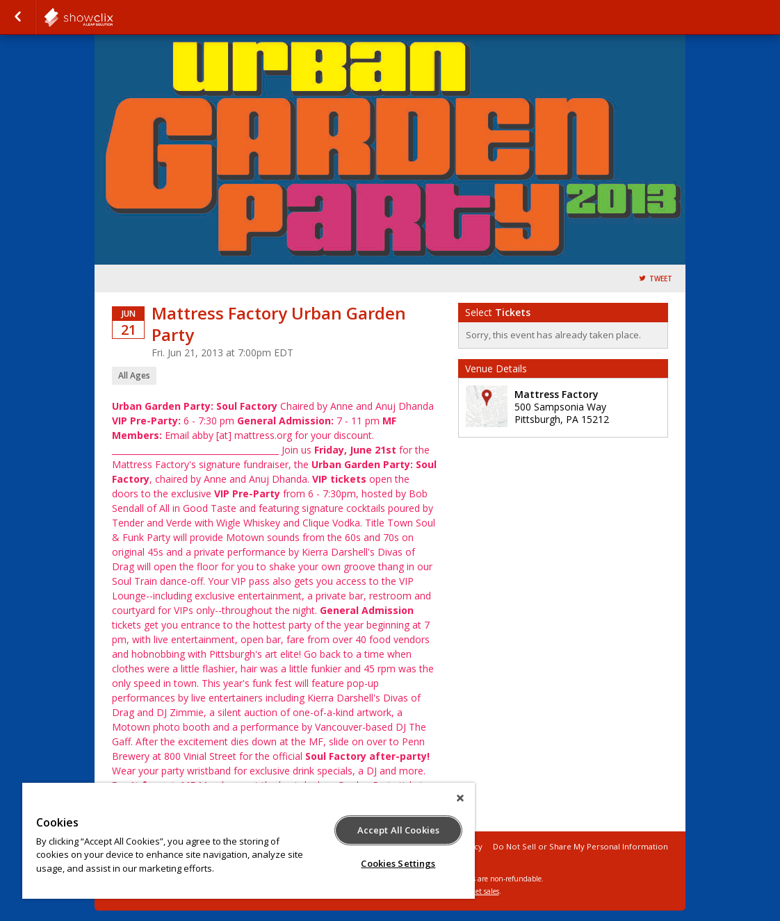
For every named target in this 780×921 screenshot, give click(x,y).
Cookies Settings (398, 863)
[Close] (460, 798)
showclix (112, 17)
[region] (248, 841)
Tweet (660, 278)
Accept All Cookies (398, 830)
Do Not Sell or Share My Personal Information (580, 846)
